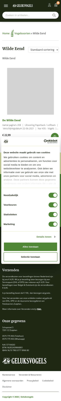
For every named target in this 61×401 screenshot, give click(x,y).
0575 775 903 (8, 336)
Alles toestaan (30, 246)
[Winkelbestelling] (43, 50)
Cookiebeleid (47, 381)
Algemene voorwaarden (12, 381)
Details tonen (44, 236)
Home (8, 33)
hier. (39, 309)
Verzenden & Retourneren (30, 375)
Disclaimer (7, 387)
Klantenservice (8, 375)
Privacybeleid (32, 381)
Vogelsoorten (22, 33)
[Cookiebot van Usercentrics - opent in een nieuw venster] (43, 141)
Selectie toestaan (30, 256)
